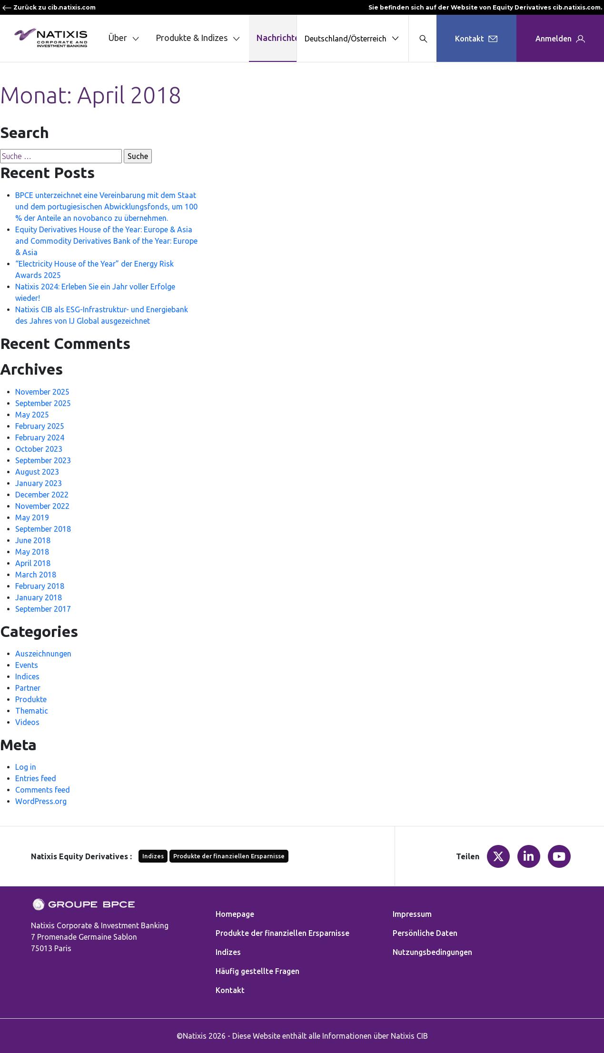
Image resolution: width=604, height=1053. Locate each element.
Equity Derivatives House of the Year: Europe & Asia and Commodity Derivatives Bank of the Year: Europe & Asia (106, 241)
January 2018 (38, 597)
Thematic (31, 710)
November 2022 (42, 506)
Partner (27, 688)
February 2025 (39, 426)
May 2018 (32, 551)
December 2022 (42, 494)
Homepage (235, 914)
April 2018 (32, 563)
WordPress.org (41, 801)
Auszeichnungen (43, 653)
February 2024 (39, 437)
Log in (25, 767)
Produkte (31, 699)
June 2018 (32, 540)
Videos (27, 722)
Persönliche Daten (425, 933)
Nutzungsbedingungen (432, 952)
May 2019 (32, 517)
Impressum (412, 914)
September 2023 (43, 460)
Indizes (153, 856)
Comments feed (42, 789)
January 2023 (38, 483)
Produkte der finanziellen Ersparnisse (229, 856)
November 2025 (42, 391)
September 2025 (43, 403)
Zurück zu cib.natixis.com (49, 7)
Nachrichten (280, 37)
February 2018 (39, 586)
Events (26, 665)
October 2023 (38, 449)
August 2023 (37, 471)
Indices (27, 676)
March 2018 (35, 574)
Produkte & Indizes (198, 38)
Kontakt (230, 990)
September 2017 (43, 609)
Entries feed (35, 778)
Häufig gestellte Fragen (257, 971)
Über (125, 38)
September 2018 (43, 529)
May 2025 (32, 414)
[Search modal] (422, 38)
